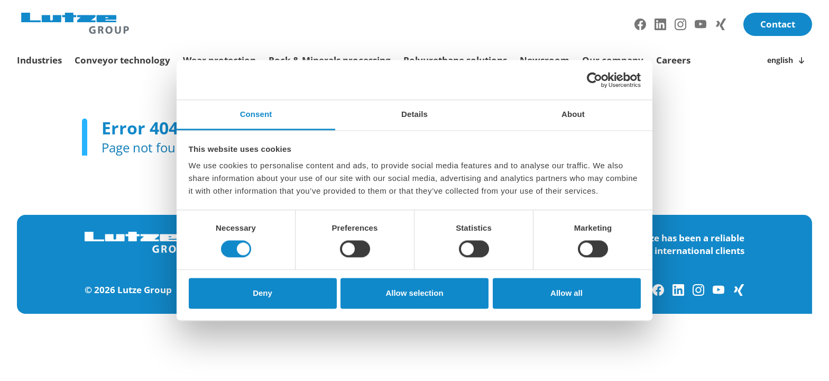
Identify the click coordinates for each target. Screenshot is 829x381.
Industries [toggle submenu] (39, 60)
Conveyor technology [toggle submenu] (122, 60)
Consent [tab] (256, 114)
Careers (673, 60)
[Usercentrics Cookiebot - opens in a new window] (594, 80)
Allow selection (414, 292)
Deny (262, 292)
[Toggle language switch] (787, 60)
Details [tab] (414, 114)
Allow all (566, 292)
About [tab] (573, 114)
